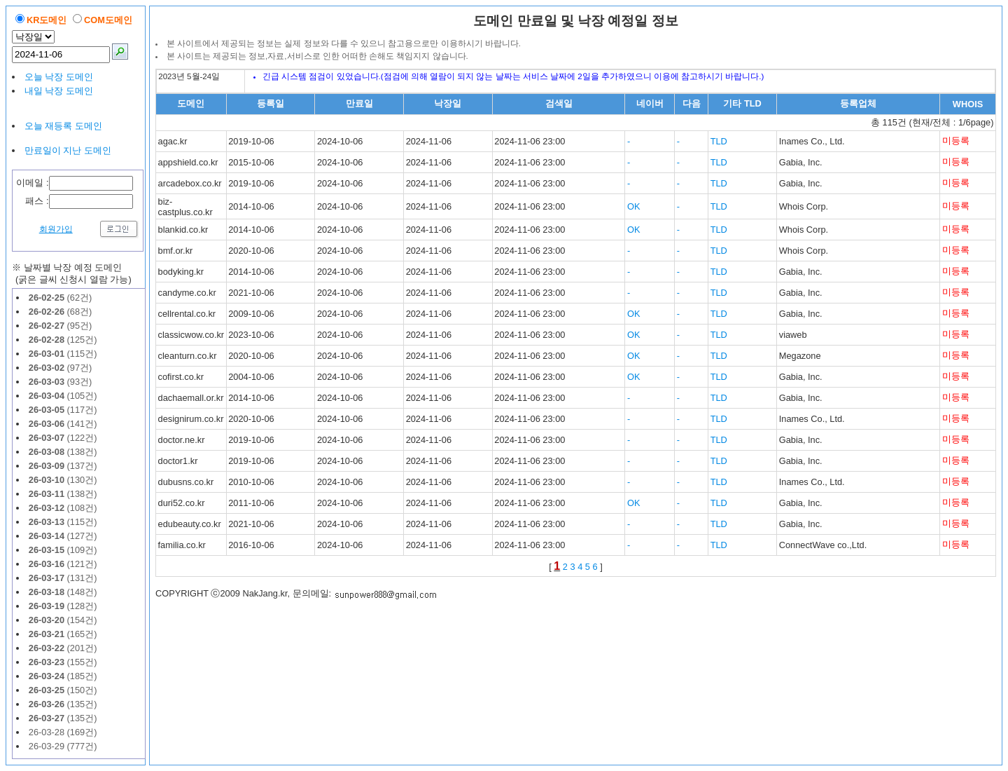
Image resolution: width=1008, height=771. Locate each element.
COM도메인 (108, 20)
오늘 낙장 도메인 (58, 76)
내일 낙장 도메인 (58, 91)
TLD (718, 141)
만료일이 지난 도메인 (67, 150)
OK (633, 206)
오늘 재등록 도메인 (63, 126)
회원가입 (56, 229)
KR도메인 (46, 20)
